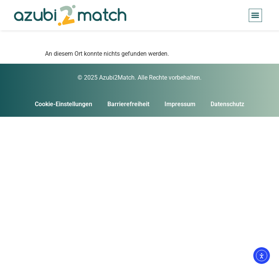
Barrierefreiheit (128, 104)
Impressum (179, 104)
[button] (255, 15)
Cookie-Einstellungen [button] (63, 104)
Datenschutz (227, 104)
